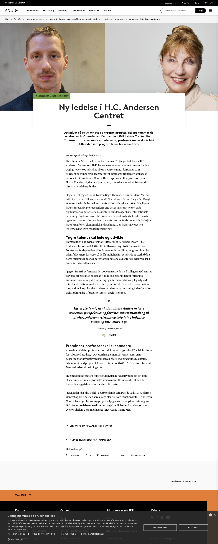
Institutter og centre (35, 19)
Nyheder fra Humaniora (113, 19)
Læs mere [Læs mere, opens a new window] (21, 529)
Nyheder (63, 10)
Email (120, 455)
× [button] (214, 515)
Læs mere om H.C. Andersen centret (89, 425)
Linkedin (103, 455)
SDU (7, 19)
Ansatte (185, 3)
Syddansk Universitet (15, 2)
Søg (200, 10)
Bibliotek (94, 10)
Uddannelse (32, 10)
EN (211, 2)
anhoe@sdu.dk (87, 155)
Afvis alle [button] (193, 527)
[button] (9, 534)
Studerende (170, 3)
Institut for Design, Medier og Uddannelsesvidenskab (73, 19)
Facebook (72, 455)
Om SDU (107, 10)
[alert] (109, 527)
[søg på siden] (179, 10)
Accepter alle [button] (160, 527)
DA (206, 2)
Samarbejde (78, 10)
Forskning (48, 10)
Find (197, 3)
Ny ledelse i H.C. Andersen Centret (145, 19)
